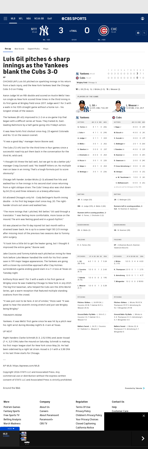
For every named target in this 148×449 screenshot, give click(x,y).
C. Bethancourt (122, 169)
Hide (10, 434)
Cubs (82, 64)
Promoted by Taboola (135, 388)
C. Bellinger (118, 130)
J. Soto (80, 119)
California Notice (85, 427)
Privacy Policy (83, 411)
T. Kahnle (81, 264)
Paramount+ (46, 419)
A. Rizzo (81, 147)
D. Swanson (119, 147)
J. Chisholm (82, 141)
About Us (45, 407)
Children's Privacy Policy (89, 415)
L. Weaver (81, 272)
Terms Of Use (83, 407)
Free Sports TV (11, 415)
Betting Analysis (12, 419)
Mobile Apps (10, 427)
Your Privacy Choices (87, 419)
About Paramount (49, 415)
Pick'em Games (12, 407)
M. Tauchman (123, 164)
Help (114, 407)
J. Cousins (82, 256)
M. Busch (117, 119)
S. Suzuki (118, 125)
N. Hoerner (118, 141)
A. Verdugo (82, 158)
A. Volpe (81, 153)
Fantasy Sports (12, 411)
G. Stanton (82, 136)
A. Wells (81, 130)
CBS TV (43, 423)
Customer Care (120, 411)
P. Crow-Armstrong (121, 153)
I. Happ (116, 113)
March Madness (12, 423)
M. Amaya (118, 158)
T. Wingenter (119, 268)
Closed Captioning (86, 423)
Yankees (84, 60)
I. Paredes (118, 136)
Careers (44, 411)
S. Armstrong (119, 262)
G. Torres (81, 113)
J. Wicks (117, 248)
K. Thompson (119, 256)
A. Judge (81, 125)
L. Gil (80, 248)
